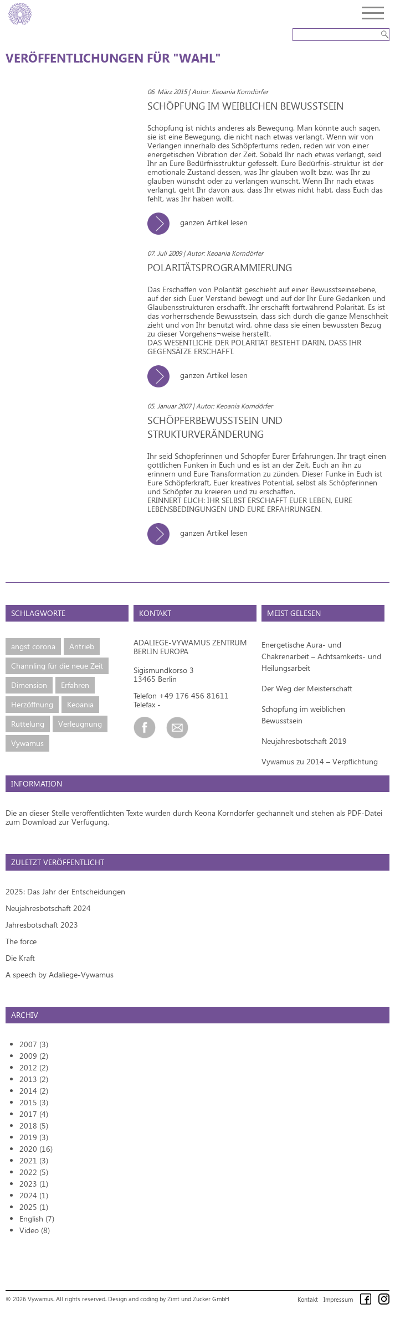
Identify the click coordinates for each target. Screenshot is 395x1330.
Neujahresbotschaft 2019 (304, 741)
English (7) (36, 1218)
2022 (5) (33, 1172)
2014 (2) (33, 1090)
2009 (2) (33, 1055)
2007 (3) (33, 1044)
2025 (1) (33, 1207)
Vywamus (27, 743)
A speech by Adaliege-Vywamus (60, 974)
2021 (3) (33, 1160)
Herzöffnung (32, 704)
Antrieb (81, 646)
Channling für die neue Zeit (57, 665)
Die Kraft (20, 958)
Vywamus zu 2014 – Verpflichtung (319, 761)
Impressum (338, 1299)
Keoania (80, 704)
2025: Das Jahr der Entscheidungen (65, 891)
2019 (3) (33, 1137)
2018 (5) (33, 1125)
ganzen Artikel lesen (202, 222)
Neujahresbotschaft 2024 (48, 908)
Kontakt (307, 1299)
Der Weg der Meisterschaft (306, 688)
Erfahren (75, 685)
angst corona (33, 646)
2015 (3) (33, 1102)
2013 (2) (33, 1079)
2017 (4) (33, 1114)
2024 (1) (33, 1195)
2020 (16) (36, 1148)
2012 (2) (33, 1067)
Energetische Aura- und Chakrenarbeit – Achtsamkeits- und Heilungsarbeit (321, 656)
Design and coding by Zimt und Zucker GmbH (168, 1298)
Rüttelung (27, 723)
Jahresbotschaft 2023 (42, 924)
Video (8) (34, 1230)
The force (21, 941)
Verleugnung (80, 723)
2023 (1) (33, 1183)
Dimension (29, 685)
